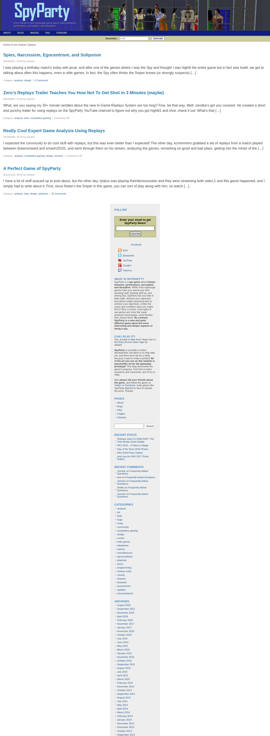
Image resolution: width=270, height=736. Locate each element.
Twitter (117, 385)
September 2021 (126, 609)
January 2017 (124, 627)
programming (124, 567)
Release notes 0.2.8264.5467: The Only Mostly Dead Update (135, 440)
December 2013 (125, 723)
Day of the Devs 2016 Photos (132, 449)
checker (121, 471)
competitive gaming (40, 118)
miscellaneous (124, 553)
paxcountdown (125, 556)
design (27, 80)
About (7, 33)
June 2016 (122, 642)
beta (26, 118)
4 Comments (41, 80)
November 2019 (125, 612)
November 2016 (125, 631)
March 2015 (123, 679)
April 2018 (122, 616)
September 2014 (126, 694)
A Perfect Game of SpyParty (32, 168)
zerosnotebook (125, 593)
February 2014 (125, 716)
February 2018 (125, 620)
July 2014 (122, 701)
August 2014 (124, 697)
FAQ (47, 33)
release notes (124, 571)
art (118, 512)
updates (121, 589)
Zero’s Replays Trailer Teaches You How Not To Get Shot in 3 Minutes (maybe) (83, 92)
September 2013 (126, 734)
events (120, 538)
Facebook (130, 385)
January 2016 (124, 653)
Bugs (21, 33)
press (120, 564)
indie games (123, 541)
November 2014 (125, 686)
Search (150, 426)
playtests (43, 193)
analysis (18, 80)
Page (131, 342)
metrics (121, 549)
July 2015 (122, 671)
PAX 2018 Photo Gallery (130, 452)
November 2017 (125, 623)
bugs (119, 519)
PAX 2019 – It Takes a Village (132, 445)
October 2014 (124, 690)
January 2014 (124, 719)
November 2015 (125, 657)
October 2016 (124, 635)
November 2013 (125, 727)
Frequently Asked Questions (140, 477)
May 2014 (122, 705)
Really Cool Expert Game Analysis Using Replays (54, 130)
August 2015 (124, 668)
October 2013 (124, 731)
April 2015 (122, 675)
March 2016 (123, 649)
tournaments (123, 586)
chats (120, 523)
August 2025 (124, 605)
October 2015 (124, 660)
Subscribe (158, 38)
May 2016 (122, 646)
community (123, 527)
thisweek (122, 582)
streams (58, 156)
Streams (61, 33)
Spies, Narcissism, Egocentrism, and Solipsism (52, 55)
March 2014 (123, 712)
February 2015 (125, 683)
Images (34, 33)
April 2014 (122, 708)
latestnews (122, 545)
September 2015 (126, 664)
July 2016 (122, 638)
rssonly (121, 575)
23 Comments (58, 193)
